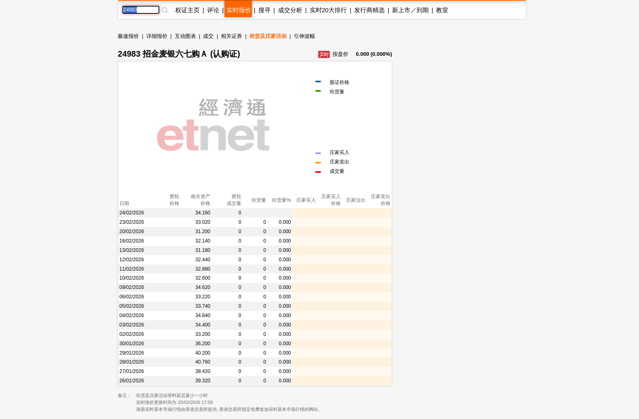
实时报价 (239, 10)
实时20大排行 (328, 10)
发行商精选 (369, 10)
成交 (208, 36)
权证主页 (187, 10)
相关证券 (231, 36)
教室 (442, 10)
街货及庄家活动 (267, 36)
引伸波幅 (304, 36)
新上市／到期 (410, 10)
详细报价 (156, 36)
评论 (213, 10)
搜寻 (264, 10)
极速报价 (128, 36)
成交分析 (290, 10)
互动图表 (185, 36)
